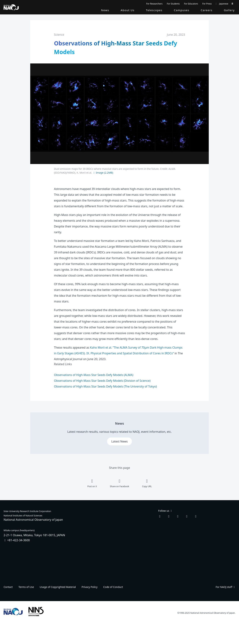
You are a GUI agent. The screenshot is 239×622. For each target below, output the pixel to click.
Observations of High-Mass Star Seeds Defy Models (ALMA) (93, 375)
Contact (8, 587)
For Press (207, 3)
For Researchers (154, 3)
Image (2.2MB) (103, 172)
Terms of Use (26, 587)
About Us (127, 10)
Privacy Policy (89, 587)
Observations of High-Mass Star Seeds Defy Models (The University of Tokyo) (105, 386)
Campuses (181, 10)
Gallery (229, 10)
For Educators (191, 3)
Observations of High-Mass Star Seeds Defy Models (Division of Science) (102, 381)
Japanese (223, 3)
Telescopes (154, 10)
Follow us (165, 510)
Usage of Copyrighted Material (58, 587)
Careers (207, 10)
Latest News (119, 441)
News (105, 10)
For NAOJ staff (225, 587)
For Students (173, 3)
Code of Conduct (113, 587)
